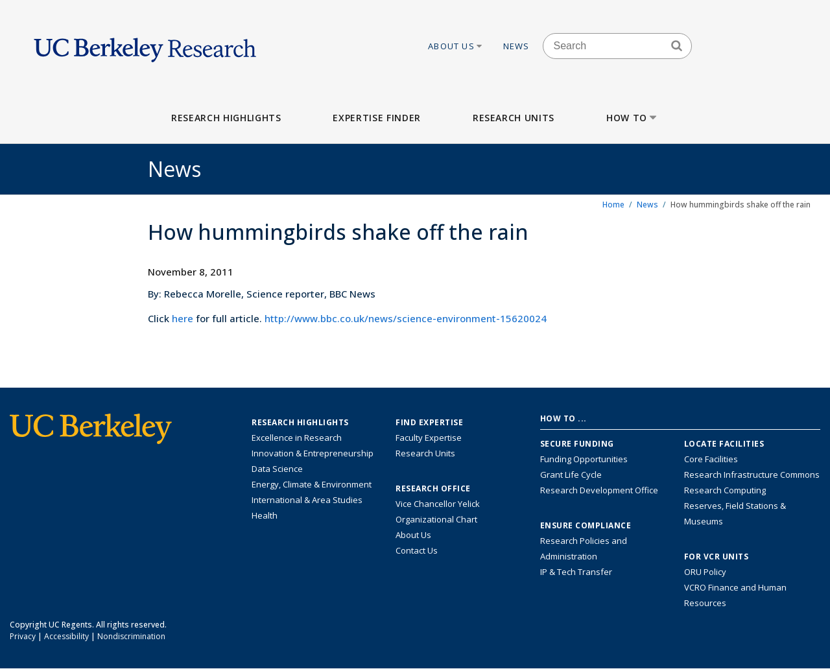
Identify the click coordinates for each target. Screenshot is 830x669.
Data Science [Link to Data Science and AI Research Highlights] (277, 469)
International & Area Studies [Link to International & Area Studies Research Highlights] (307, 500)
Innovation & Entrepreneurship (313, 453)
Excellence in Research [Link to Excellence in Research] (297, 437)
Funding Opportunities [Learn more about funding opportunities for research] (584, 459)
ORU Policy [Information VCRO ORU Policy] (705, 572)
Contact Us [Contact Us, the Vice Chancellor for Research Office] (417, 550)
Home (613, 204)
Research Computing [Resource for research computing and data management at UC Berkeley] (725, 490)
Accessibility (66, 636)
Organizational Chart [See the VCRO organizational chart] (436, 519)
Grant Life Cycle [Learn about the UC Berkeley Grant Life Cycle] (571, 474)
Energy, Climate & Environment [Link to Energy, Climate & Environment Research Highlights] (312, 484)
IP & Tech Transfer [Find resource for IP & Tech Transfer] (576, 572)
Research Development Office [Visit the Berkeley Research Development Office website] (599, 490)
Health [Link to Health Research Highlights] (265, 515)
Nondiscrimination (131, 636)
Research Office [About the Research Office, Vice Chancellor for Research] (433, 489)
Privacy (23, 636)
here (182, 318)
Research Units (513, 118)
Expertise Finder (376, 118)
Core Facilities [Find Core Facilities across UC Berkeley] (711, 459)
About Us (456, 46)
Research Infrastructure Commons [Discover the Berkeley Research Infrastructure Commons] (752, 474)
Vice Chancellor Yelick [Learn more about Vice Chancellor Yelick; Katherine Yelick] (438, 504)
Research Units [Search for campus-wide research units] (425, 453)
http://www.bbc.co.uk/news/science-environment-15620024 (406, 318)
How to (632, 118)
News (516, 46)
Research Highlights (226, 118)
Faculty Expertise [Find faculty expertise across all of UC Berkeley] (429, 437)
